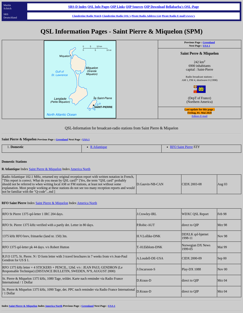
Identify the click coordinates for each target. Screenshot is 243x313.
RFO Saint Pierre (181, 147)
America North (80, 169)
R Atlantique (98, 147)
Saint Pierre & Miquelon (45, 169)
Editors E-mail (199, 116)
